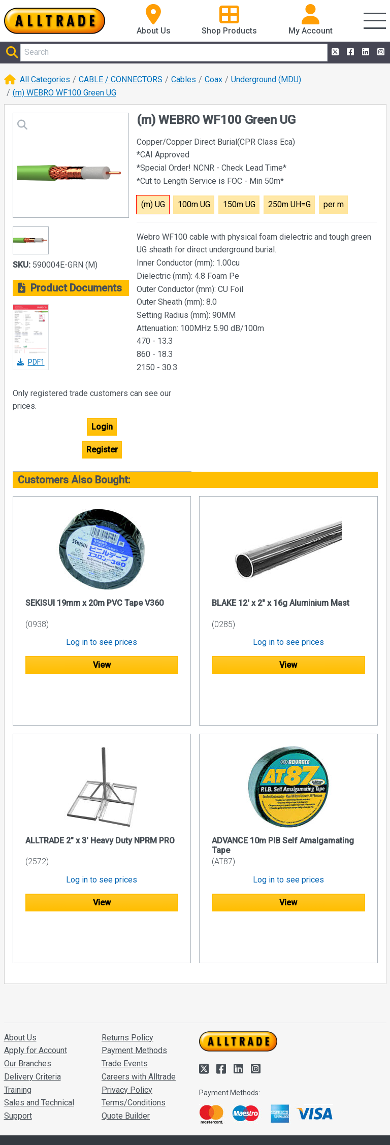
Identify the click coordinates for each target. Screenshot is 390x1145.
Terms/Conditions (134, 1025)
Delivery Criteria (32, 998)
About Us (20, 959)
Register (102, 449)
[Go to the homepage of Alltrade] (55, 21)
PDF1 (31, 362)
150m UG (239, 204)
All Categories (45, 79)
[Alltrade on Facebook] (349, 52)
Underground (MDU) (266, 79)
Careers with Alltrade (139, 998)
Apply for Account (35, 972)
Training (17, 1012)
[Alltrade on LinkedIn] (364, 52)
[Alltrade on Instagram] (379, 52)
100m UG (194, 204)
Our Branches (27, 986)
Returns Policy (127, 959)
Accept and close (231, 1123)
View (102, 665)
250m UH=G (289, 204)
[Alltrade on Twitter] (334, 52)
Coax (213, 79)
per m (333, 204)
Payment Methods (134, 972)
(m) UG (153, 204)
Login (102, 427)
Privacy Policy (127, 1012)
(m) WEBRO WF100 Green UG (64, 92)
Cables (183, 79)
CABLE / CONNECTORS (120, 79)
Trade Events (125, 986)
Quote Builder (126, 1038)
